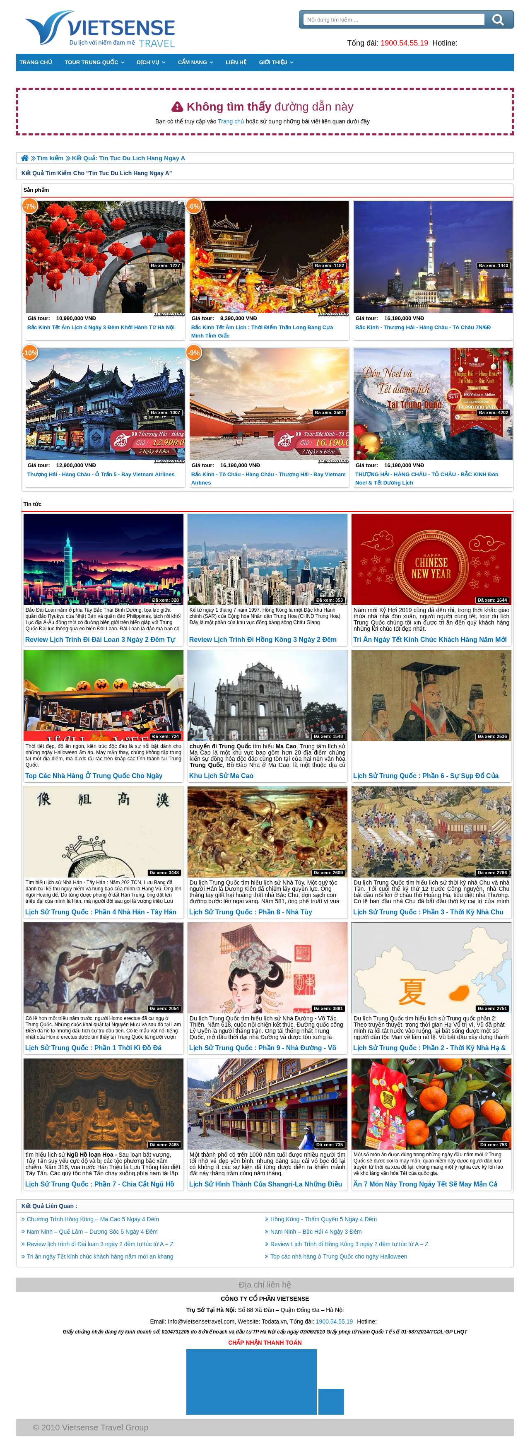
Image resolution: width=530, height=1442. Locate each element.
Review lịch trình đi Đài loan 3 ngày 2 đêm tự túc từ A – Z (100, 1244)
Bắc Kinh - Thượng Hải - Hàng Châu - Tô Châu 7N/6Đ (423, 327)
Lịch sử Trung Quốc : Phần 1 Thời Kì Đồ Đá (94, 1047)
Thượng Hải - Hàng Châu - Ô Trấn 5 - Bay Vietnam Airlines (101, 474)
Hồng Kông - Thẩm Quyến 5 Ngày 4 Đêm (323, 1219)
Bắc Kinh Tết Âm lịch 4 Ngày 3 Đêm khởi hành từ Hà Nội (101, 327)
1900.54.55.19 (404, 43)
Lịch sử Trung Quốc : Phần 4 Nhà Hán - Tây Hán (101, 911)
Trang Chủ (121, 27)
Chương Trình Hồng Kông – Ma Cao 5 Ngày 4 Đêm (93, 1219)
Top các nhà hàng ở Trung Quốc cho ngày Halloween (338, 1256)
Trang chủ (231, 121)
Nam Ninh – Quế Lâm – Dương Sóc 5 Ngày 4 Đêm (92, 1231)
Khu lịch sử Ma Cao (221, 775)
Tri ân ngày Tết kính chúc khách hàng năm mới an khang (100, 1256)
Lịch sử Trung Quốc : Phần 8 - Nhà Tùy (250, 911)
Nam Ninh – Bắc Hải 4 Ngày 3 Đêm (316, 1231)
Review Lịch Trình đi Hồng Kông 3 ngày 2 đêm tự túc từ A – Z (349, 1244)
